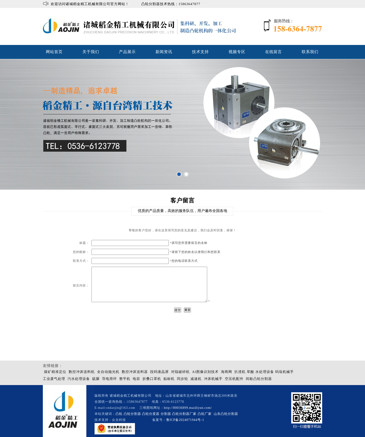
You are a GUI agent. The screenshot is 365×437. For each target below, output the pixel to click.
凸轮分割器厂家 (185, 414)
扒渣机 (240, 372)
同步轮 (182, 379)
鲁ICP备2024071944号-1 (185, 420)
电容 (136, 379)
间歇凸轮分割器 (259, 379)
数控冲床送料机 (82, 372)
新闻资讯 (163, 52)
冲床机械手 (213, 379)
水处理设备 (264, 372)
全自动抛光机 (108, 372)
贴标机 (169, 379)
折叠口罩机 (151, 379)
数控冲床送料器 (135, 372)
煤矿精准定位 (55, 372)
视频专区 (237, 52)
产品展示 (127, 52)
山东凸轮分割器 (226, 414)
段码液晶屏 (159, 372)
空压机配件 (234, 379)
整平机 (124, 379)
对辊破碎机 (180, 372)
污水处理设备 (79, 379)
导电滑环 (109, 379)
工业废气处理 (54, 379)
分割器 (166, 414)
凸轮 (118, 414)
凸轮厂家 (205, 414)
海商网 (226, 372)
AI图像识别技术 (205, 372)
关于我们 (90, 52)
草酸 (250, 372)
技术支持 (200, 52)
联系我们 (310, 52)
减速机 (196, 379)
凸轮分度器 (150, 414)
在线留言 (273, 52)
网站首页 (54, 52)
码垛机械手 (284, 372)
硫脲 (96, 379)
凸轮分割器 (132, 414)
